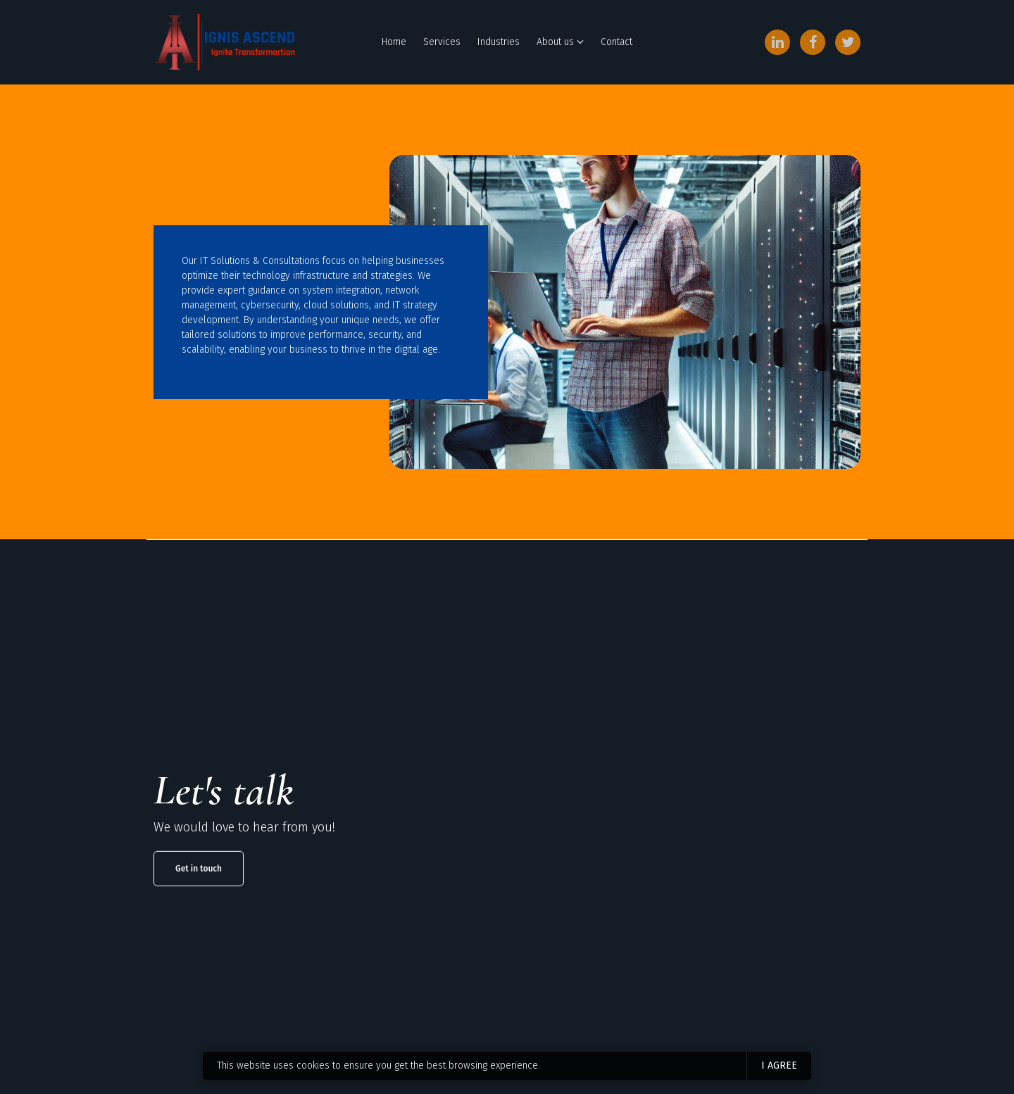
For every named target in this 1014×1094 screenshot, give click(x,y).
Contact (616, 42)
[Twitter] (847, 42)
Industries (498, 42)
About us (555, 42)
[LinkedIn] (777, 42)
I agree (779, 1065)
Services (442, 42)
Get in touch (198, 900)
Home (394, 42)
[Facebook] (812, 42)
